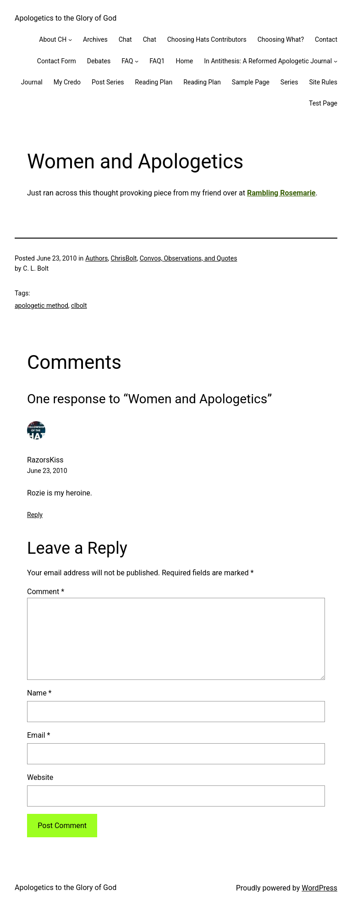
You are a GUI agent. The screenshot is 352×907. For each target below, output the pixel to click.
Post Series (108, 82)
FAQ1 (157, 61)
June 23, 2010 (47, 470)
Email (38, 735)
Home (184, 61)
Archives (95, 39)
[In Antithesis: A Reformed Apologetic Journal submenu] (335, 61)
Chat (125, 39)
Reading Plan (154, 82)
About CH (52, 39)
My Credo (67, 82)
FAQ (127, 61)
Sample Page (251, 82)
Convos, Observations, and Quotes (188, 258)
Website (40, 777)
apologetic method (41, 305)
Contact (326, 39)
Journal (32, 82)
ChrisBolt (124, 258)
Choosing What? (281, 39)
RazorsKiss (45, 460)
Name (39, 693)
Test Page (323, 103)
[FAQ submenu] (136, 61)
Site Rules (323, 82)
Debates (98, 61)
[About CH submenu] (70, 39)
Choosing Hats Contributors (207, 39)
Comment (45, 591)
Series (289, 82)
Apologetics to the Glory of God (65, 18)
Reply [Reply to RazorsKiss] (35, 514)
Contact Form (56, 61)
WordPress (319, 888)
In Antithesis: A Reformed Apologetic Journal (268, 61)
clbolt (79, 305)
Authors (96, 258)
